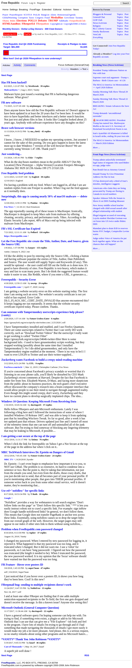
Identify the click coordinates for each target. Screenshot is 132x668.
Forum (24, 3)
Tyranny (79, 17)
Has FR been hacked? (14, 82)
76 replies (43, 439)
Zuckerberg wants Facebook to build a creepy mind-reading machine (41, 359)
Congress (39, 17)
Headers (74, 69)
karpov (31, 247)
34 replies (43, 203)
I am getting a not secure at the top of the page (28, 436)
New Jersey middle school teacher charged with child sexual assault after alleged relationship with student (110, 208)
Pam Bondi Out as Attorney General (109, 169)
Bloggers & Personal (102, 14)
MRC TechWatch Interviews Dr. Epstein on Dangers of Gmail (37, 452)
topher (32, 532)
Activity (17, 65)
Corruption (23, 17)
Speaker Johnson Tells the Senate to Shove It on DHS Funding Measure (109, 199)
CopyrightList (56, 23)
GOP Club (97, 20)
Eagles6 (35, 177)
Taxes (31, 17)
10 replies (43, 494)
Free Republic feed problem (17, 173)
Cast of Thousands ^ (14, 646)
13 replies (46, 588)
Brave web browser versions (17, 127)
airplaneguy (35, 106)
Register (41, 3)
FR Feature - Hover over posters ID (22, 564)
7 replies (38, 157)
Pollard (34, 232)
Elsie (30, 157)
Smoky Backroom (101, 31)
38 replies (45, 177)
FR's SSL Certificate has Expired (20, 228)
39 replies (45, 86)
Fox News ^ (9, 207)
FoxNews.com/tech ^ (14, 367)
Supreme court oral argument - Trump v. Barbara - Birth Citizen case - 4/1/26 (111, 79)
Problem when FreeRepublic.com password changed (32, 529)
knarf (32, 642)
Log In (32, 3)
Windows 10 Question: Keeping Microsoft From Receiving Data (38, 401)
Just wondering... (11, 154)
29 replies (43, 283)
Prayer (5, 14)
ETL (31, 363)
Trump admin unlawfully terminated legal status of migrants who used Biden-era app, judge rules (111, 162)
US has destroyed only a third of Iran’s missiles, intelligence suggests (110, 182)
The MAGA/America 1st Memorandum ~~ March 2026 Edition (111, 141)
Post (126, 14)
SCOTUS (28, 14)
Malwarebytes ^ (11, 90)
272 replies (48, 106)
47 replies (45, 568)
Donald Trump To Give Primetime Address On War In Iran (108, 175)
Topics (120, 14)
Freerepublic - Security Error (18, 279)
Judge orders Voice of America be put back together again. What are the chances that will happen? (109, 241)
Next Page (6, 75)
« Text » (84, 69)
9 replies (39, 363)
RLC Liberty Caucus (102, 28)
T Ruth (34, 494)
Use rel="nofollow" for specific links (22, 490)
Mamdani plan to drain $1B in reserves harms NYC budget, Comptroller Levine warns (111, 231)
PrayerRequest (16, 14)
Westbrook (33, 86)
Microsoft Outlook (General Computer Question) (30, 607)
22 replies (48, 611)
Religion (97, 26)
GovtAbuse (69, 17)
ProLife (36, 14)
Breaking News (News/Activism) (108, 65)
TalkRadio (63, 20)
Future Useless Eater (39, 318)
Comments (29, 65)
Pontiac (34, 203)
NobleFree (35, 588)
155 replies (42, 247)
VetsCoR (97, 34)
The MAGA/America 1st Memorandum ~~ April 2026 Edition (111, 86)
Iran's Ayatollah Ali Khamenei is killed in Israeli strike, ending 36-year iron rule (111, 134)
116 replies (44, 232)
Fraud (47, 17)
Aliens (53, 14)
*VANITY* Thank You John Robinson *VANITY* (30, 639)
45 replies (46, 131)
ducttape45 (36, 405)
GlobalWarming (9, 17)
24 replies (56, 455)
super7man (33, 568)
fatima (35, 439)
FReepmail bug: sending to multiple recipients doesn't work (36, 584)
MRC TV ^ (9, 459)
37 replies (47, 405)
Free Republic (10, 2)
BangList (45, 14)
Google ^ (8, 498)
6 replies (55, 318)
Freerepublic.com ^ (13, 287)
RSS (87, 655)
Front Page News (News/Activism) (109, 154)
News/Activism (100, 23)
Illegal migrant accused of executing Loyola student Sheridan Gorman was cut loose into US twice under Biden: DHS (110, 219)
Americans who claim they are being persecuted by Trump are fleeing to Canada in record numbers (109, 191)
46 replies (41, 642)
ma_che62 (35, 131)
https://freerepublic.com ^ (16, 236)
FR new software (11, 102)
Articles (6, 65)
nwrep (34, 283)
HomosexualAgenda (66, 14)
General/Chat (99, 17)
